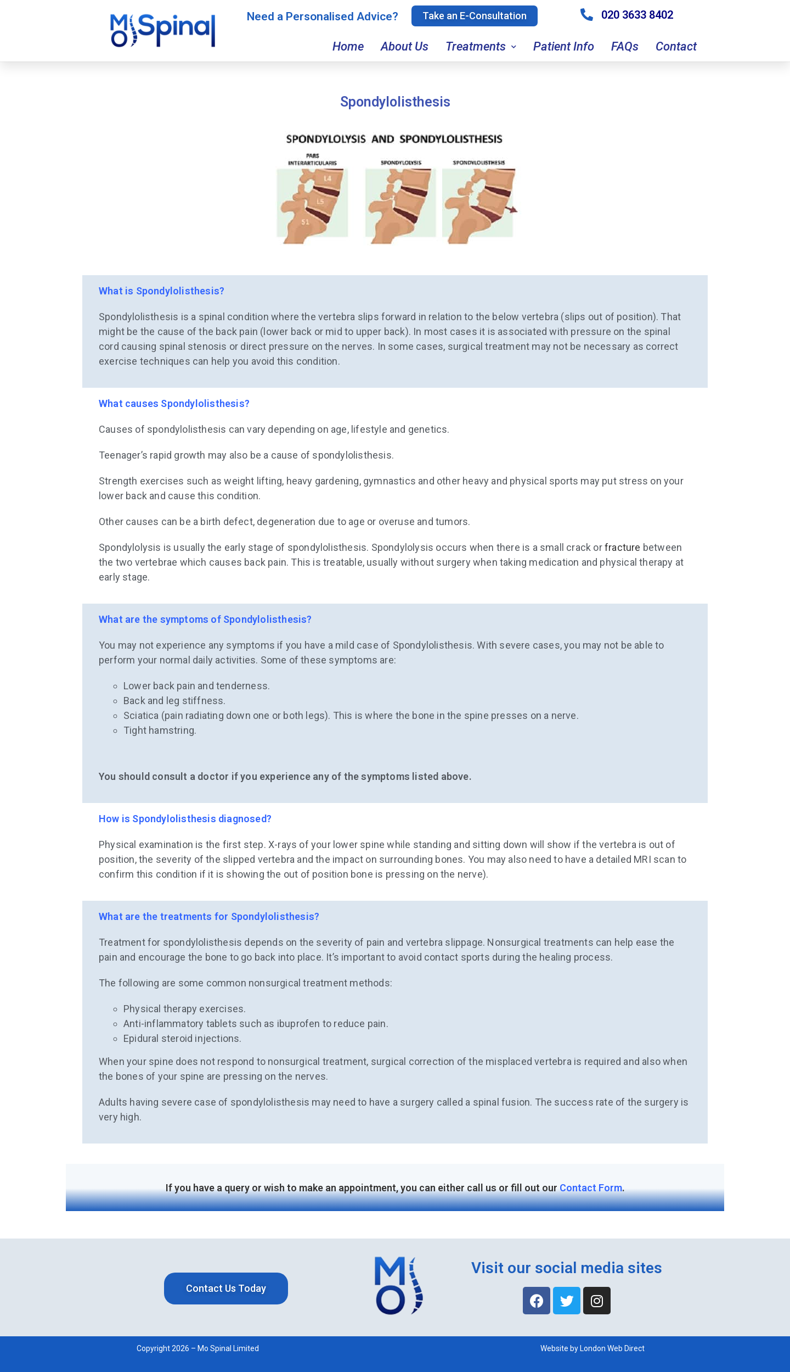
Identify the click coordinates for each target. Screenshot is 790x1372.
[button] (474, 15)
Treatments (480, 46)
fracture (623, 547)
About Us (404, 46)
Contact (676, 46)
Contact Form (591, 1187)
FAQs (625, 46)
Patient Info (563, 46)
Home (348, 46)
